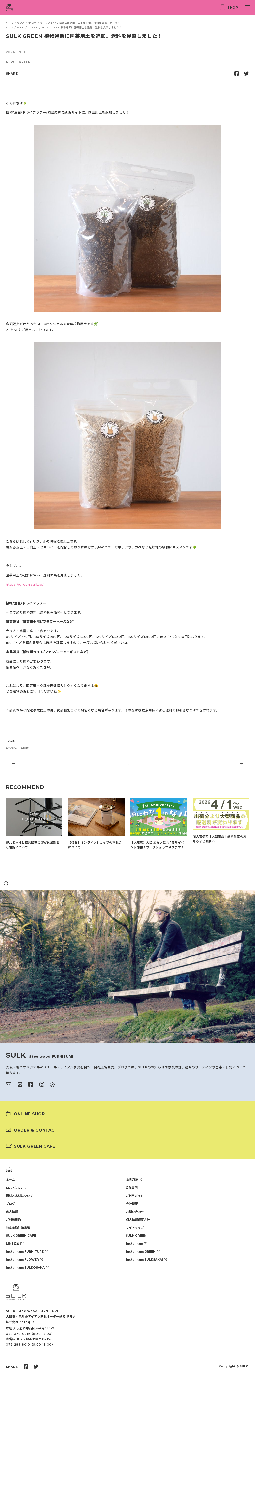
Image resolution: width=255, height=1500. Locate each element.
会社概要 (132, 1204)
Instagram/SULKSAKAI (146, 1259)
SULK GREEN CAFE (21, 1235)
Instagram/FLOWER (24, 1259)
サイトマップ (135, 1227)
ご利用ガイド (135, 1196)
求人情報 (12, 1212)
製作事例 (132, 1188)
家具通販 (134, 1180)
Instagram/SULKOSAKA (27, 1267)
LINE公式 (14, 1243)
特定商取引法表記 (18, 1227)
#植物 (25, 748)
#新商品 (11, 748)
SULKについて (16, 1188)
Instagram (136, 1243)
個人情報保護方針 (138, 1220)
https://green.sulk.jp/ (25, 584)
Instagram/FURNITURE (27, 1251)
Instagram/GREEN (143, 1251)
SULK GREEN (136, 1235)
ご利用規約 (13, 1220)
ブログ (10, 1204)
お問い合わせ (135, 1212)
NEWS (11, 62)
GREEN (25, 62)
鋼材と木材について (19, 1196)
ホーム (10, 1180)
